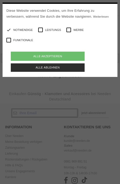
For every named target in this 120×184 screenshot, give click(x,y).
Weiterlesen (101, 16)
